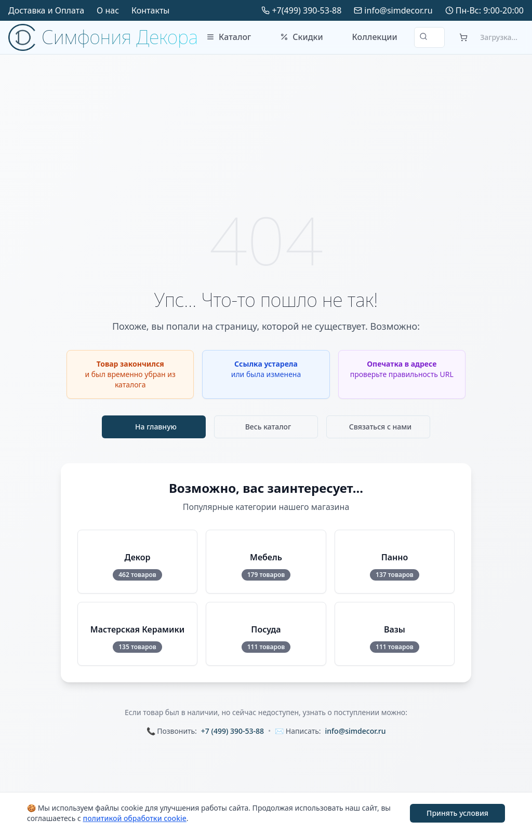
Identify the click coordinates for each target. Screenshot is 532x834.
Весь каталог (268, 427)
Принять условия (457, 813)
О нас (108, 10)
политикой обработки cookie (134, 818)
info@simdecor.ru (398, 10)
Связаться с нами (380, 427)
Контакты (150, 10)
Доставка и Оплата (46, 10)
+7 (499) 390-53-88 (232, 731)
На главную (156, 427)
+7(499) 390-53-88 (306, 10)
